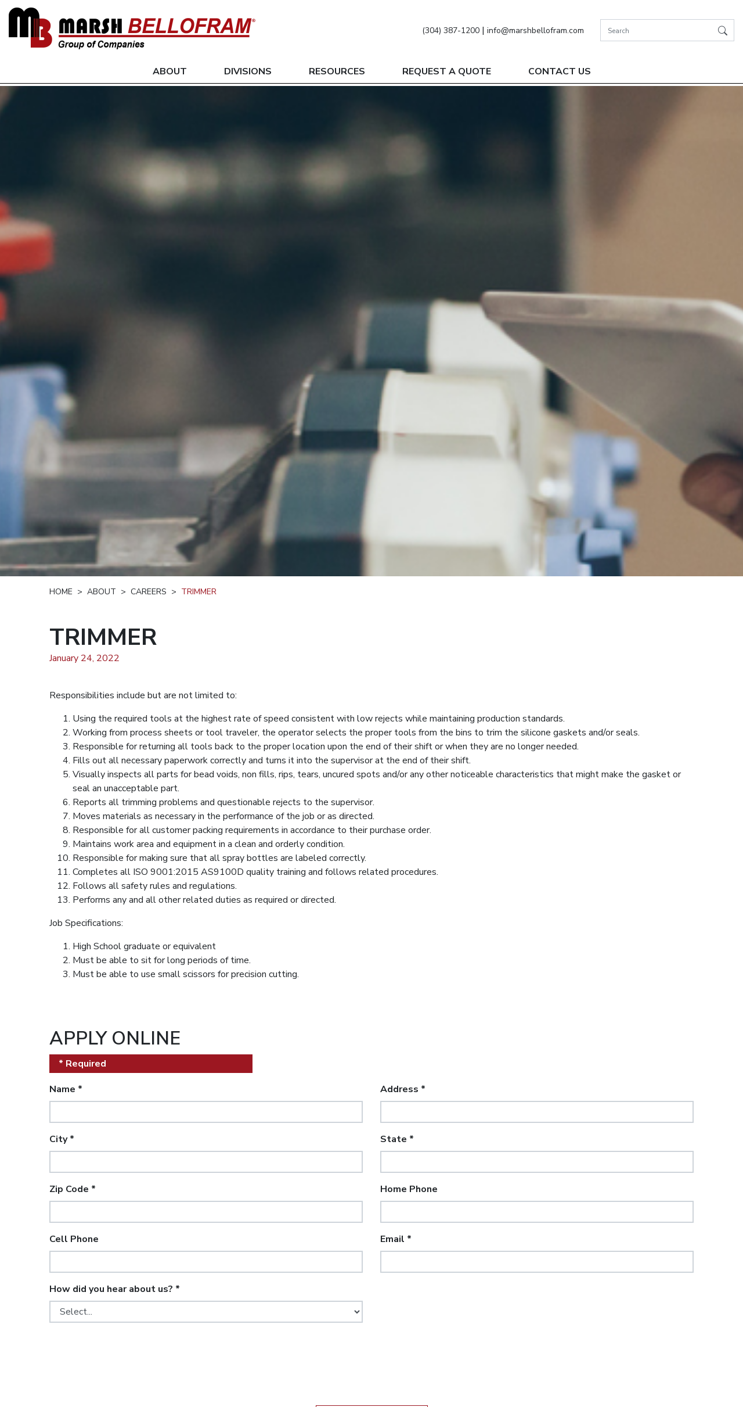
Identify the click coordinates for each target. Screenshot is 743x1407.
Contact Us (559, 71)
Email (396, 1239)
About (170, 71)
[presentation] (137, 1354)
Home (61, 591)
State (397, 1139)
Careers (149, 591)
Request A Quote (446, 71)
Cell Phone (74, 1239)
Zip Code (72, 1189)
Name (65, 1089)
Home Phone (409, 1189)
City (61, 1139)
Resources (337, 71)
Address (402, 1089)
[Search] (667, 30)
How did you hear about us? (114, 1289)
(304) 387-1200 (450, 30)
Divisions (248, 71)
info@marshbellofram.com (535, 30)
